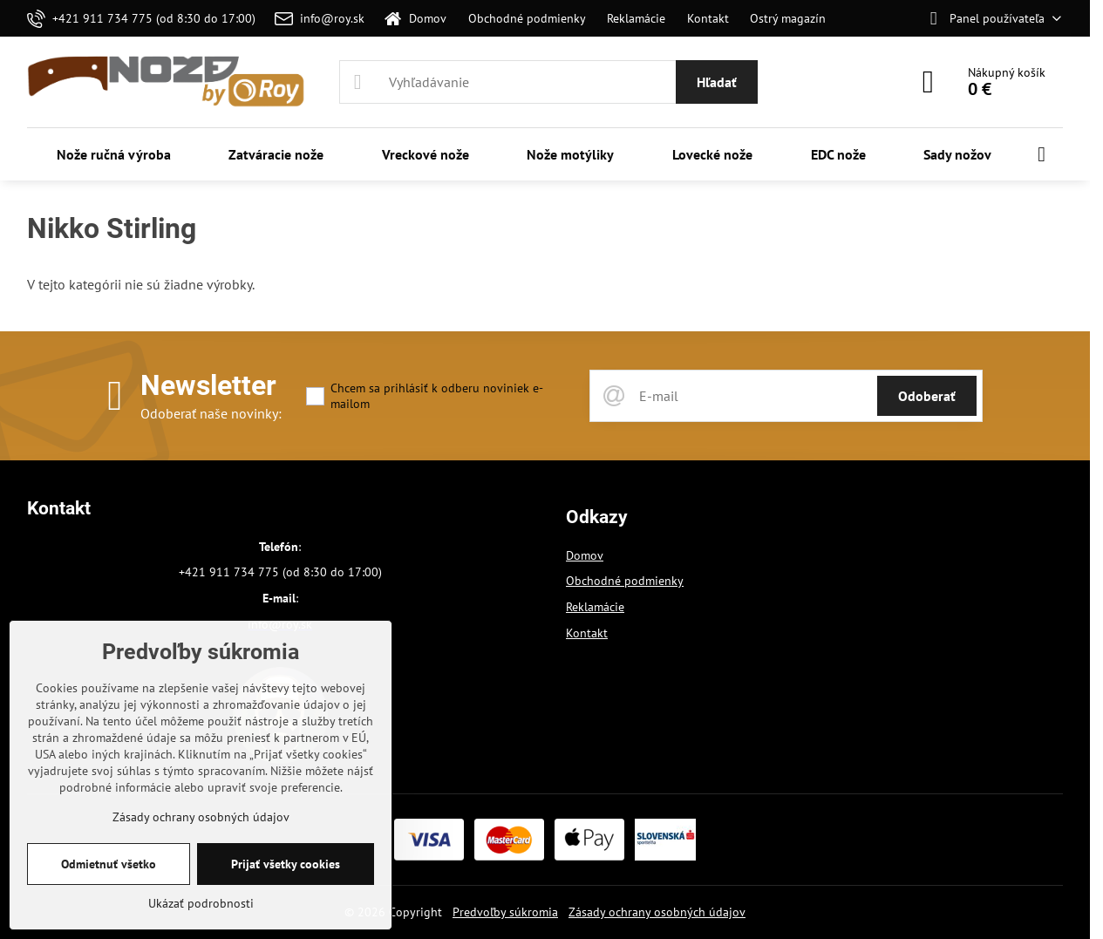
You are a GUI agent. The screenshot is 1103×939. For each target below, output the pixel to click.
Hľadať (717, 82)
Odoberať (927, 396)
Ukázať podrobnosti (201, 903)
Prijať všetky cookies (285, 864)
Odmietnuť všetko (108, 864)
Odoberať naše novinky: (211, 413)
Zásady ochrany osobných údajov (657, 912)
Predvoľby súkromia (505, 912)
